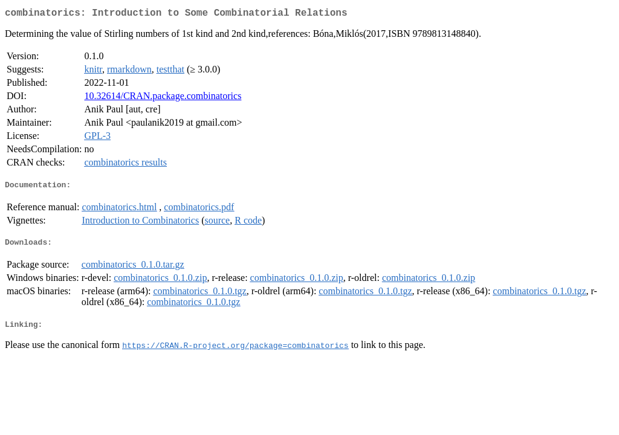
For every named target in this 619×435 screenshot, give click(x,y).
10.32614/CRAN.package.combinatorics (162, 98)
